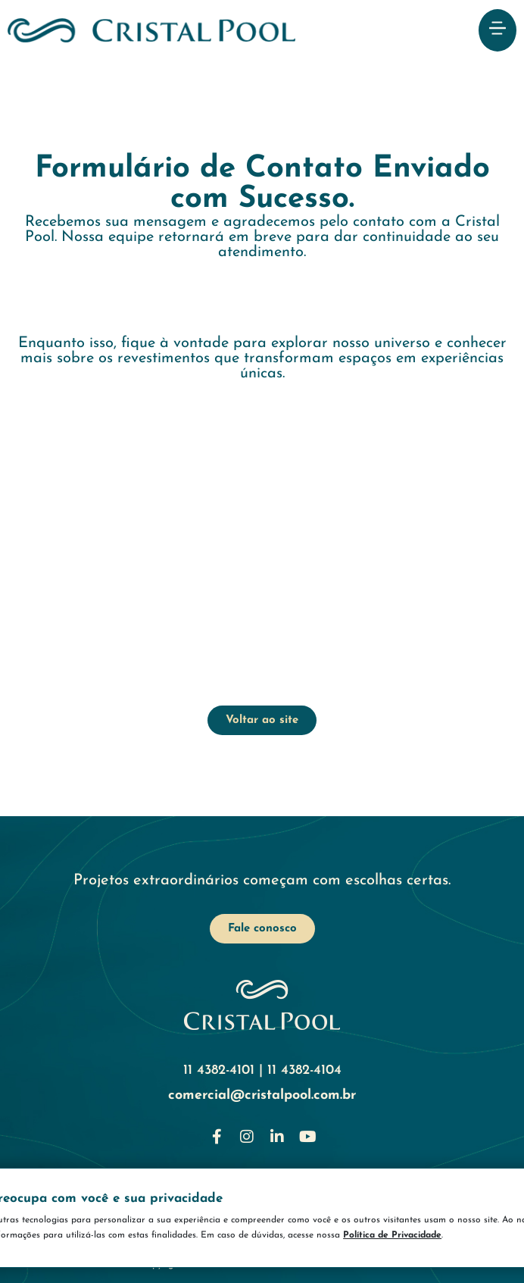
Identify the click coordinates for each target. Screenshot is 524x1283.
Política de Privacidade (435, 1235)
